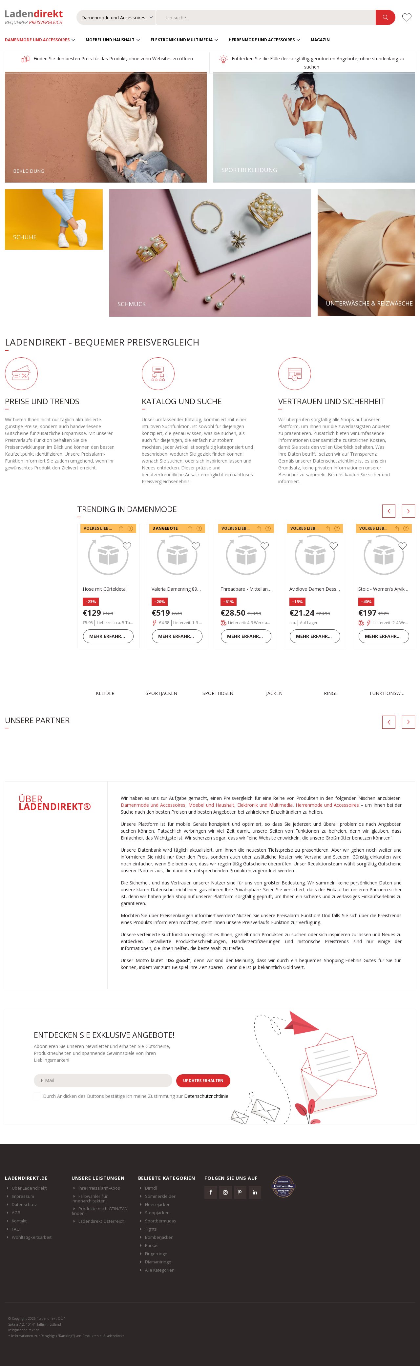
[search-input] (266, 17)
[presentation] (388, 510)
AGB (16, 1212)
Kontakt (19, 1220)
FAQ (16, 1229)
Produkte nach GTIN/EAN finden (100, 1210)
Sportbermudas (161, 1220)
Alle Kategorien (160, 1270)
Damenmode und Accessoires (37, 39)
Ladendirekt (37, 17)
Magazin (320, 39)
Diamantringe (158, 1261)
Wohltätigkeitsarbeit (32, 1237)
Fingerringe (156, 1253)
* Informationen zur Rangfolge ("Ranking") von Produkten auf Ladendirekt (66, 1335)
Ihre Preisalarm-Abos (99, 1188)
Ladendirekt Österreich (104, 1221)
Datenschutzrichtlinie (206, 1096)
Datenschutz (24, 1204)
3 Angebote (165, 528)
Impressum (23, 1196)
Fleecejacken (158, 1204)
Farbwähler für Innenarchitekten (90, 1198)
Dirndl (151, 1188)
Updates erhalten (203, 1080)
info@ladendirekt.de (23, 1329)
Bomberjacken (159, 1237)
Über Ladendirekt (29, 1188)
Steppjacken (157, 1212)
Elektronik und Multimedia (182, 39)
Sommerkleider (160, 1196)
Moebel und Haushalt (110, 39)
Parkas (151, 1245)
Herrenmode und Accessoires (262, 39)
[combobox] (266, 17)
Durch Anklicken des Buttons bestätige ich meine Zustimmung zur (135, 1096)
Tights (151, 1229)
